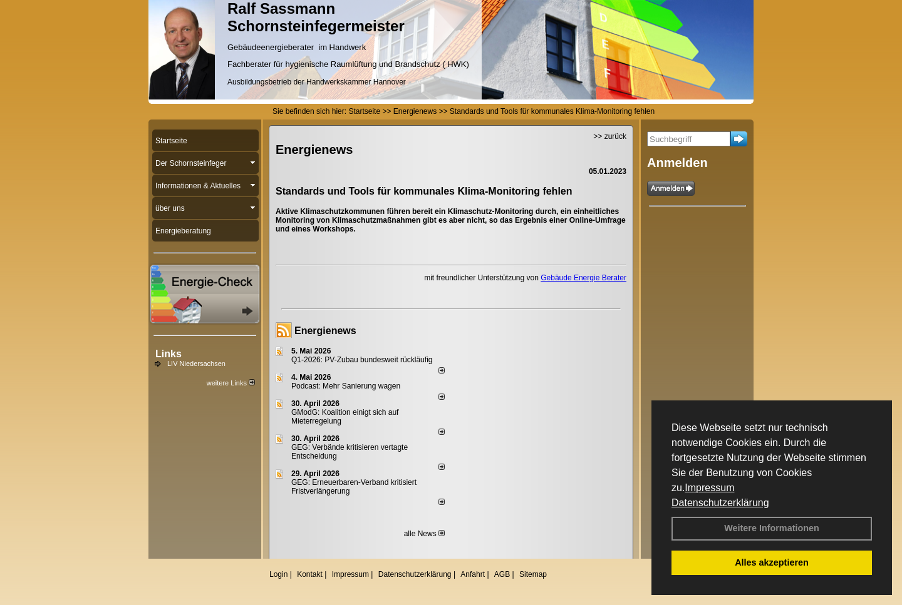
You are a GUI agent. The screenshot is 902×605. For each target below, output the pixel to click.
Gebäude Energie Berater (583, 277)
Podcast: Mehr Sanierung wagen (345, 386)
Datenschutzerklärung (720, 502)
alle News (424, 533)
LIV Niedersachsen (196, 363)
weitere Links (231, 383)
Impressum (709, 487)
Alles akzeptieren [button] (772, 562)
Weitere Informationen (771, 528)
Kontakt (310, 574)
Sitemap (533, 574)
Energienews (325, 330)
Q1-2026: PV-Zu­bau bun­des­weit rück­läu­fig (361, 359)
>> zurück (609, 136)
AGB (502, 574)
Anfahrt (472, 574)
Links (168, 353)
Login (278, 574)
